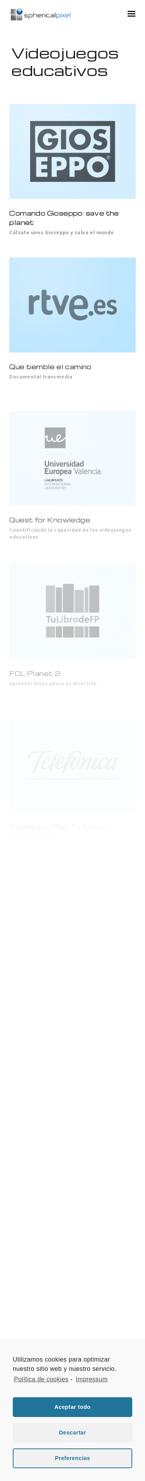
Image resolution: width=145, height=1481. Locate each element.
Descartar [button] (72, 1432)
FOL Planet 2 (34, 673)
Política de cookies (41, 1379)
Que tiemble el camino (50, 367)
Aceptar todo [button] (73, 1407)
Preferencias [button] (72, 1458)
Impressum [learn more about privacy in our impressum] (92, 1379)
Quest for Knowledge (49, 520)
